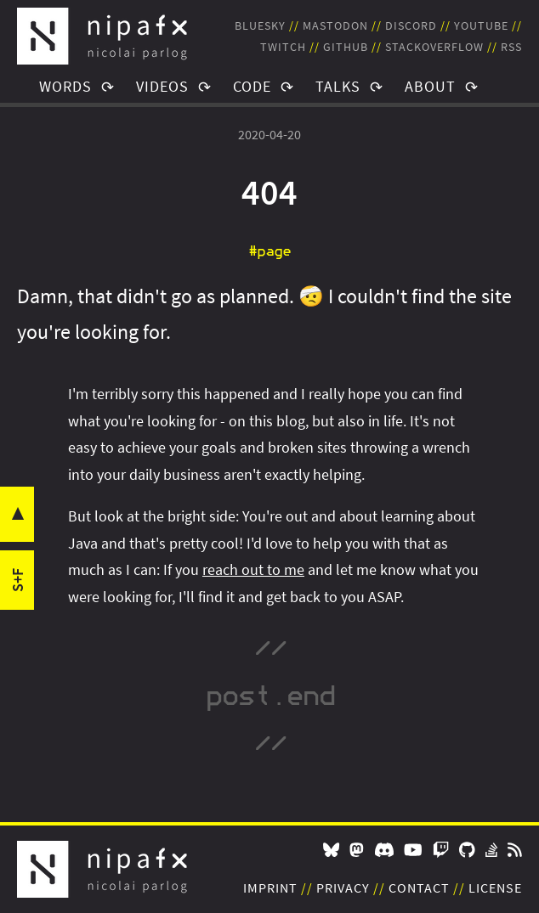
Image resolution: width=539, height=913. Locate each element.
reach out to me (253, 569)
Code (252, 86)
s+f (17, 580)
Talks (337, 86)
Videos (162, 86)
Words (65, 86)
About (430, 86)
